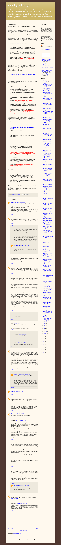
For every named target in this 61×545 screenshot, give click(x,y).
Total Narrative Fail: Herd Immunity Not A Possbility (47, 250)
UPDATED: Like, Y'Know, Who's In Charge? (47, 204)
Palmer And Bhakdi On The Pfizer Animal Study (48, 273)
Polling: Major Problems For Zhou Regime (47, 120)
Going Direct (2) (46, 242)
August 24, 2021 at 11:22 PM (21, 503)
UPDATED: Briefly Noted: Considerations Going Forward (47, 169)
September (46, 81)
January (45, 333)
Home (8, 21)
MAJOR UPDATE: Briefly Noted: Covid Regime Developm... (47, 294)
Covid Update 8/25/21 (47, 128)
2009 (44, 349)
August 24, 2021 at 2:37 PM (21, 227)
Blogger (40, 539)
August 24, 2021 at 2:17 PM (20, 398)
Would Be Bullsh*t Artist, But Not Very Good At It (48, 284)
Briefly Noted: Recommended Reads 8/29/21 (47, 95)
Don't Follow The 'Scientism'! (46, 321)
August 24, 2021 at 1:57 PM (18, 391)
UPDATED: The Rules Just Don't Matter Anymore (47, 156)
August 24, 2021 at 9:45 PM (21, 495)
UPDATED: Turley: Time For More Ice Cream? (47, 234)
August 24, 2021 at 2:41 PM (21, 315)
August (45, 83)
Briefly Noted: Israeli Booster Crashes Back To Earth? (47, 148)
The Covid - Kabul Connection (46, 137)
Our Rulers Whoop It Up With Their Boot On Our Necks (48, 270)
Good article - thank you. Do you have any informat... (47, 71)
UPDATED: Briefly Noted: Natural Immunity (47, 206)
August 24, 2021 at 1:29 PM (20, 266)
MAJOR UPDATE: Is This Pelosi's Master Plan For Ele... (47, 85)
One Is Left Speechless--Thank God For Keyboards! (47, 195)
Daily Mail (20, 169)
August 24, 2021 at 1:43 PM (19, 323)
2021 (44, 80)
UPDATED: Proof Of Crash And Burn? (47, 154)
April (44, 328)
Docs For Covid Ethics (47, 117)
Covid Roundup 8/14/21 (47, 218)
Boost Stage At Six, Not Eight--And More (47, 122)
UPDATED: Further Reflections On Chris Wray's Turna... (47, 161)
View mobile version (23, 530)
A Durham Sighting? (47, 228)
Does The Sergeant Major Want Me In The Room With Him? (48, 112)
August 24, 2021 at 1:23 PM (21, 256)
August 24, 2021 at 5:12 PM (24, 245)
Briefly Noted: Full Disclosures (46, 106)
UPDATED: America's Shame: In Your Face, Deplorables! (47, 262)
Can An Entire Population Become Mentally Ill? (47, 180)
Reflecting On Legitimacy (47, 164)
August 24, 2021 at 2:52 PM (19, 413)
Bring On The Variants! (47, 139)
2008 (44, 350)
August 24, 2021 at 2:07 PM (23, 334)
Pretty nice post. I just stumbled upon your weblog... (46, 63)
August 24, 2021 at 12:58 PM (21, 202)
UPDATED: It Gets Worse (47, 184)
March (45, 330)
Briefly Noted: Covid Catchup (46, 307)
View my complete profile (45, 49)
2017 (44, 339)
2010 (44, 347)
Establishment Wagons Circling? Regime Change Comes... (47, 187)
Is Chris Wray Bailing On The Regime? (47, 166)
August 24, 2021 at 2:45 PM (25, 374)
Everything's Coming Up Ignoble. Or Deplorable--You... (48, 256)
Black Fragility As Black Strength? (47, 310)
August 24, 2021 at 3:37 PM (21, 420)
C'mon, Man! (45, 193)
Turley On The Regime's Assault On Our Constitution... (47, 174)
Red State (17, 43)
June (45, 325)
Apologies (45, 110)
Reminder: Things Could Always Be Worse (47, 99)
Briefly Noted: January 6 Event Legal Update (47, 298)
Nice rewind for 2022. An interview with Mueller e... (46, 74)
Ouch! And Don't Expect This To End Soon (47, 211)
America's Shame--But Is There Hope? (47, 303)
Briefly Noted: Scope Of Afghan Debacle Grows (47, 142)
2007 (44, 352)
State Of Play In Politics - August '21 (47, 227)
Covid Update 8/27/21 (47, 108)
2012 (44, 344)
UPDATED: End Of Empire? (46, 201)
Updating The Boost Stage (48, 90)
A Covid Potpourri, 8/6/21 (47, 288)
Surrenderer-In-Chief (14, 498)
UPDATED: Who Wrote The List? (47, 116)
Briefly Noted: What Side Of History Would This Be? (47, 312)
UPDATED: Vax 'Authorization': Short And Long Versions (47, 134)
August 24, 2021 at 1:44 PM (22, 350)
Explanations (45, 267)
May (44, 326)
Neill (12, 391)
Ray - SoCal (13, 495)
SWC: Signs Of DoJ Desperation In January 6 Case (48, 231)
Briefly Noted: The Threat (47, 159)
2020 (44, 335)
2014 (44, 341)
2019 (44, 336)
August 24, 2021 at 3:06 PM (21, 342)
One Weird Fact (46, 246)
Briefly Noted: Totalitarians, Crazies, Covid (47, 239)
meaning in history (18, 5)
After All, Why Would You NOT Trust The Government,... (47, 144)
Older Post (36, 528)
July (44, 323)
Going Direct (45, 248)
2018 (44, 338)
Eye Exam (45, 316)
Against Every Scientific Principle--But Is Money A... (48, 190)
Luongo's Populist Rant (47, 315)
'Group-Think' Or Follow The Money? (47, 319)
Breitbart (29, 140)
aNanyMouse (13, 202)
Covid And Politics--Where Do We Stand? (48, 276)
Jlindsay (12, 413)
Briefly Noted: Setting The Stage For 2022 (47, 244)
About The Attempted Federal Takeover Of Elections (47, 131)
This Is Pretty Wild (46, 286)
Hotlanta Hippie (14, 350)
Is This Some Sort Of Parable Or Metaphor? (47, 104)
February (45, 331)
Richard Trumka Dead (47, 292)
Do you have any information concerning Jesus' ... (47, 68)
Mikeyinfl (12, 266)
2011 (44, 346)
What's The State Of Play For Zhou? (47, 177)
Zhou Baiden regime (14, 196)
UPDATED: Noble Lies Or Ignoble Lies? (47, 266)
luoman (32, 539)
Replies (13, 225)
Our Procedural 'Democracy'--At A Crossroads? (47, 279)
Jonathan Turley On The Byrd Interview (47, 101)
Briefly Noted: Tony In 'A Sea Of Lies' (47, 254)
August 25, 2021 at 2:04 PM (24, 485)
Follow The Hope (46, 124)
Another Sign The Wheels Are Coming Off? (47, 89)
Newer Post (10, 528)
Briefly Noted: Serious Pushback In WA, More (47, 93)
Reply (12, 214)
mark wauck (45, 45)
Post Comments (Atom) (17, 533)
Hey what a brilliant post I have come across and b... (47, 60)
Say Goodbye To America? (46, 300)
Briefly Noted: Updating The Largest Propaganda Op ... (47, 223)
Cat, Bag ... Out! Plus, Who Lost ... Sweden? (47, 183)
